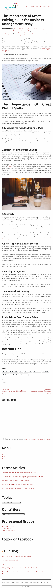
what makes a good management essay (35, 33)
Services (32, 6)
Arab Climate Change (8, 526)
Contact (38, 6)
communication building (23, 31)
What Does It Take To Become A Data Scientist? (15, 480)
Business (24, 29)
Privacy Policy (46, 6)
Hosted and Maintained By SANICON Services (34, 582)
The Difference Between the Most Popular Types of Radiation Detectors (22, 477)
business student (11, 31)
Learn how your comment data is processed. (38, 439)
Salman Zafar (18, 29)
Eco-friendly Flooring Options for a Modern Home (16, 556)
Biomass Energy (6, 528)
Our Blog (11, 551)
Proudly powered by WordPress (11, 582)
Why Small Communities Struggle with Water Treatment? (18, 488)
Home (26, 6)
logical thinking (18, 33)
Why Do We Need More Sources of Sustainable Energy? (18, 484)
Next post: (38, 391)
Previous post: (14, 391)
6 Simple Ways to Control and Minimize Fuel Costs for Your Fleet (20, 568)
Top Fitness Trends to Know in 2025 (12, 564)
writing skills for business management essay (15, 35)
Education (31, 29)
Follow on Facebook (17, 539)
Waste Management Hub (9, 530)
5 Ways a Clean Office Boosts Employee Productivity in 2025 (19, 473)
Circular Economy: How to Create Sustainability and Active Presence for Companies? (23, 573)
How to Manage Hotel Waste (10, 560)
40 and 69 (10, 166)
